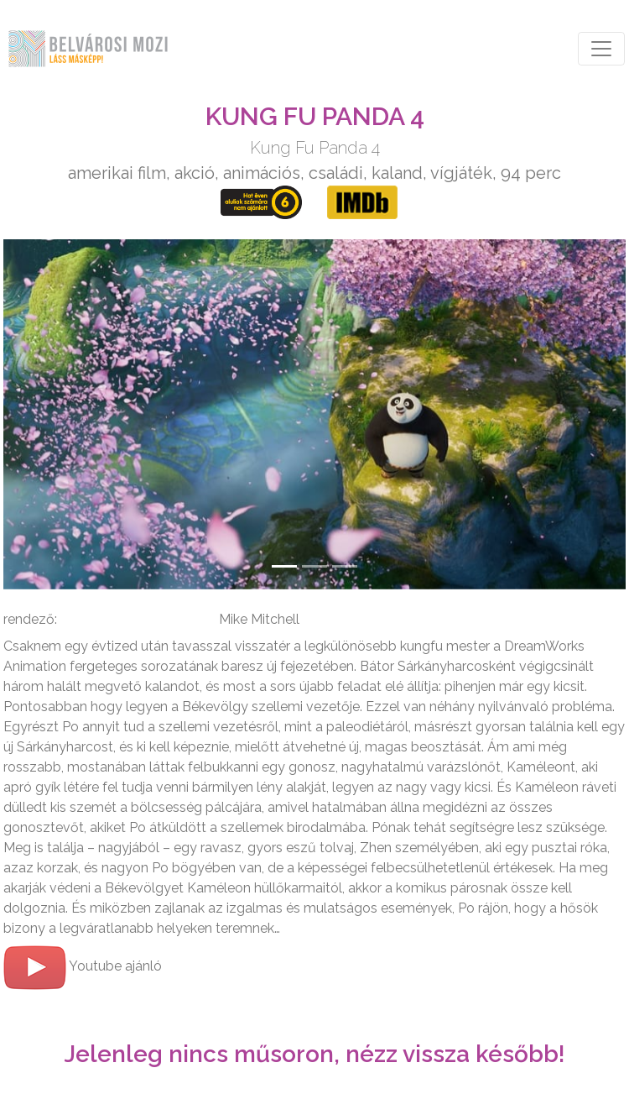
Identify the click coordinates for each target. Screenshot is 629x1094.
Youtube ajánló (82, 966)
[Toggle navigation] (601, 48)
